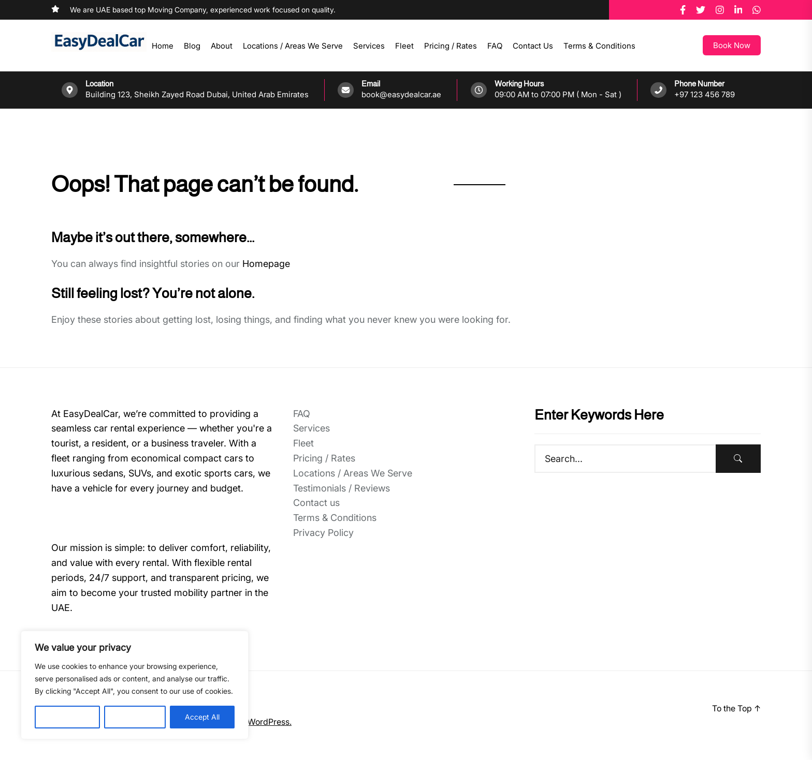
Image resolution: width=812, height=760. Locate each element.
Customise (67, 716)
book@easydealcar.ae (401, 94)
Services (369, 46)
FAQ (494, 46)
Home (162, 46)
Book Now (731, 45)
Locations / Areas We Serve (293, 46)
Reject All (135, 716)
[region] (135, 685)
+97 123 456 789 (704, 94)
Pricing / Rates (450, 46)
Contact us (533, 46)
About (222, 46)
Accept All (202, 716)
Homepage (266, 263)
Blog (192, 46)
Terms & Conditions (599, 46)
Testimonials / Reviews (341, 488)
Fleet (404, 46)
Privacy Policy (323, 532)
